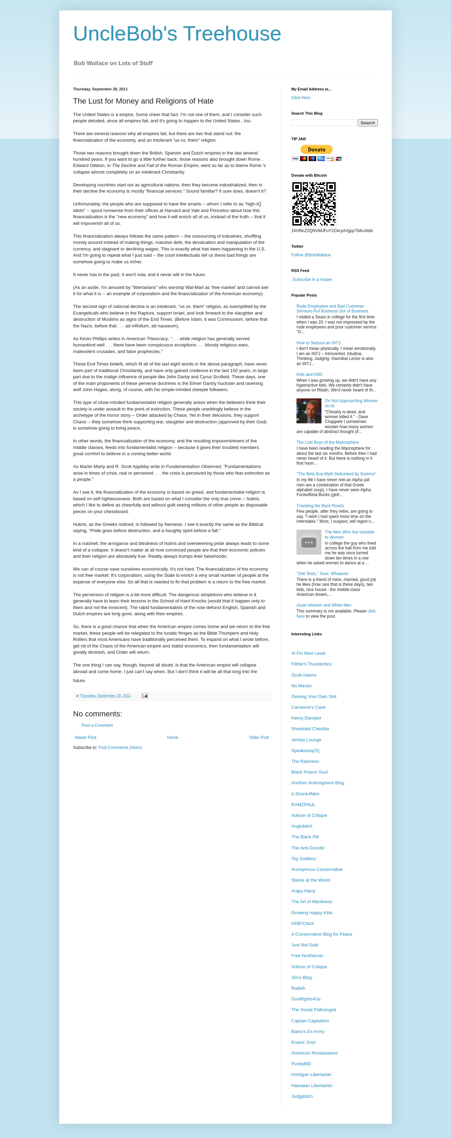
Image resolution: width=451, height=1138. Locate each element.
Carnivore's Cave (308, 707)
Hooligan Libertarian (311, 1074)
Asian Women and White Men (324, 605)
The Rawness (305, 761)
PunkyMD (301, 1063)
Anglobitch (301, 826)
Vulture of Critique (309, 815)
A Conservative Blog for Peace (321, 934)
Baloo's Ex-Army (308, 1031)
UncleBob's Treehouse (177, 33)
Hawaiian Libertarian (312, 1085)
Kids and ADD (309, 374)
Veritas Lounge (306, 739)
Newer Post (85, 737)
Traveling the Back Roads (320, 505)
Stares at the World (310, 880)
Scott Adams (304, 675)
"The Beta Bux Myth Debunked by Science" (337, 473)
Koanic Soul (303, 1042)
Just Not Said (304, 944)
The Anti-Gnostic (308, 847)
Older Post (259, 737)
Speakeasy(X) (305, 750)
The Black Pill (305, 836)
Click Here (300, 97)
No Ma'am (301, 685)
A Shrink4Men (305, 793)
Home (172, 737)
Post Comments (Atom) (120, 747)
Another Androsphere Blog (317, 782)
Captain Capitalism (310, 1020)
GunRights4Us (306, 999)
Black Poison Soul (309, 772)
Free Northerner (307, 955)
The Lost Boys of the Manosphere (328, 442)
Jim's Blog (301, 977)
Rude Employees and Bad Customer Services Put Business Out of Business (332, 309)
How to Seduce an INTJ (319, 343)
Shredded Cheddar (310, 728)
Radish (298, 988)
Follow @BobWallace (311, 255)
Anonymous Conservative (317, 869)
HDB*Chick (302, 923)
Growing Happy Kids (312, 912)
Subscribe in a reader (312, 279)
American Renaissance (314, 1053)
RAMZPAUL (303, 804)
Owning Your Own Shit (313, 696)
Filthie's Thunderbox (311, 664)
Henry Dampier (306, 718)
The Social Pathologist (313, 1009)
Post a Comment (97, 725)
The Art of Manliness (312, 901)
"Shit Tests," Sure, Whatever (322, 573)
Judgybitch (302, 1096)
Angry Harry (303, 890)
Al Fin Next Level (308, 653)
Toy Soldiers (303, 858)
